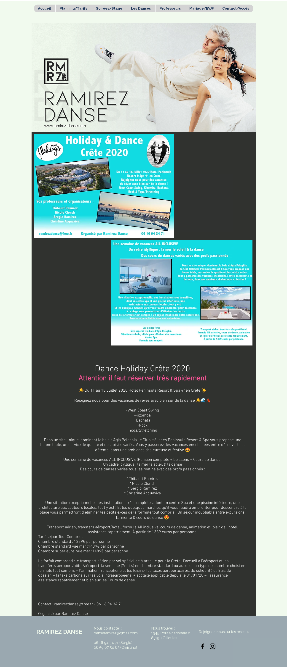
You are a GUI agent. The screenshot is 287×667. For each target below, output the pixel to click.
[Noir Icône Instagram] (212, 646)
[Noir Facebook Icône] (203, 646)
